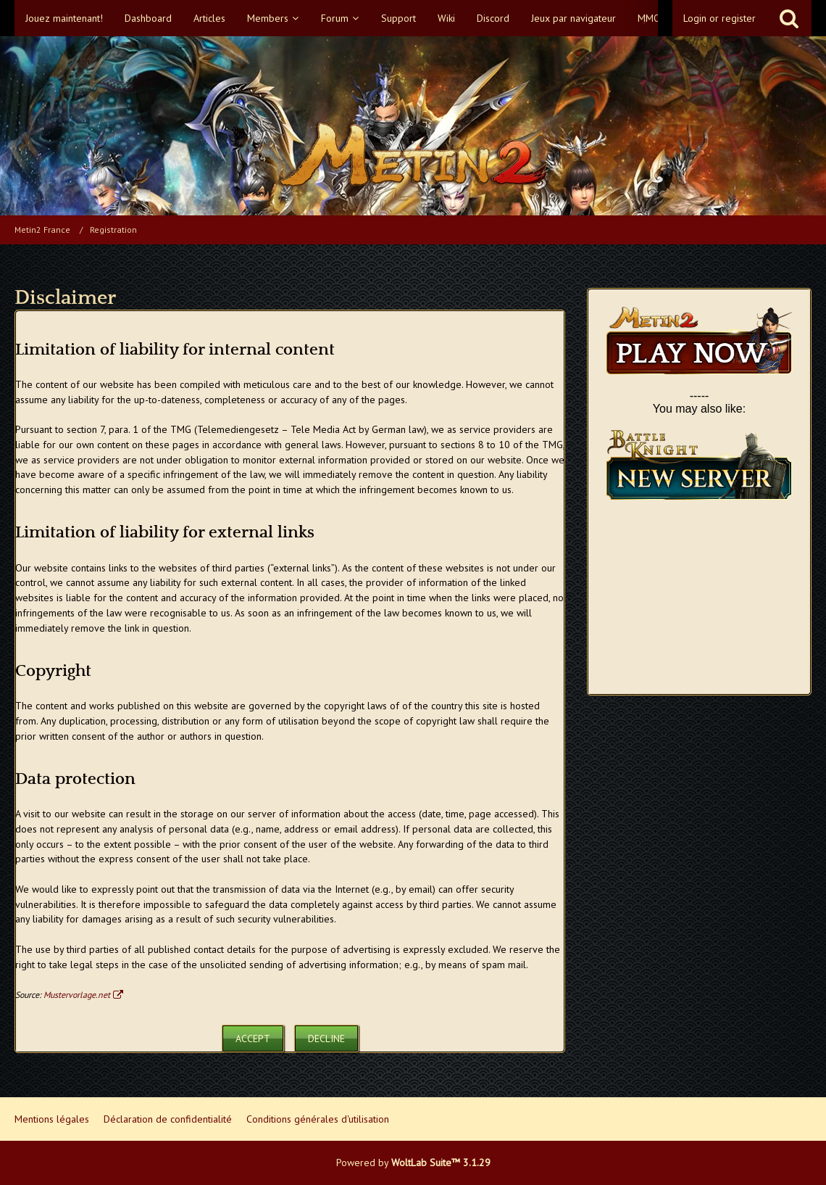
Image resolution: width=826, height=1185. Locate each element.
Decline (326, 1038)
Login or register (719, 18)
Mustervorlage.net (76, 994)
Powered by (413, 1162)
